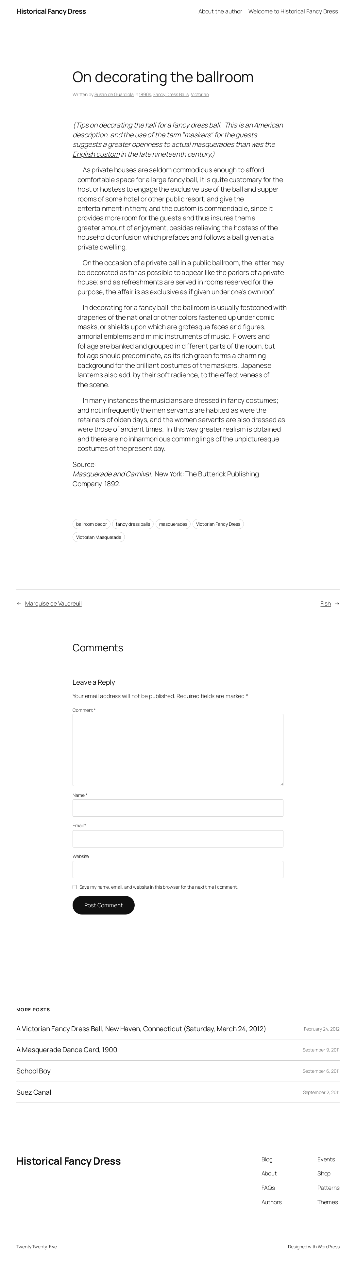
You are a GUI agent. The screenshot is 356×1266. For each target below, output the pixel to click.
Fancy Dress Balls (171, 94)
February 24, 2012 (322, 1029)
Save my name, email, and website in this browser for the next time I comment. (158, 887)
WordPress (329, 1246)
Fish (325, 603)
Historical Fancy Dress (51, 11)
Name (80, 795)
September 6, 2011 (321, 1071)
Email (79, 825)
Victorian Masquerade (98, 537)
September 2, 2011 (321, 1092)
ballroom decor (91, 524)
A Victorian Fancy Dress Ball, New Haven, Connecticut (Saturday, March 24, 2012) (141, 1029)
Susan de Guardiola (114, 94)
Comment (84, 710)
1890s (145, 94)
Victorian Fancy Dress (218, 524)
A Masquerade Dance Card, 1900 (66, 1050)
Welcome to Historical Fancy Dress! (294, 11)
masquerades (173, 524)
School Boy (33, 1071)
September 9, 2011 (321, 1050)
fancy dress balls (133, 524)
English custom (96, 154)
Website (81, 856)
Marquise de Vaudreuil (53, 603)
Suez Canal (33, 1092)
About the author (220, 11)
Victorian (200, 94)
